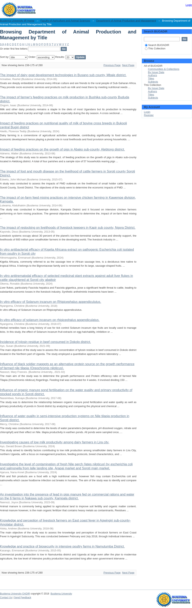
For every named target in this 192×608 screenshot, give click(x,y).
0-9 (2, 44)
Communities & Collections (163, 69)
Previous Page (112, 65)
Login (189, 4)
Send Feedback (22, 597)
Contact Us (6, 597)
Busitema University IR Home (17, 20)
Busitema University (61, 593)
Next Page (128, 65)
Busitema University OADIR (15, 593)
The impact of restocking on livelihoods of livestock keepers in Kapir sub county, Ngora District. (67, 227)
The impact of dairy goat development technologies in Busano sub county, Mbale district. (63, 75)
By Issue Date (156, 72)
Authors (152, 75)
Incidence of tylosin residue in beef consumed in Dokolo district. (45, 342)
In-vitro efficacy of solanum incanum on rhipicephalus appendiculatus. (49, 320)
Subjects (153, 81)
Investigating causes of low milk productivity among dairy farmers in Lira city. (54, 442)
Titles (151, 78)
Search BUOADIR (157, 45)
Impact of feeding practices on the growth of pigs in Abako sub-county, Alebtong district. (62, 149)
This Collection (155, 48)
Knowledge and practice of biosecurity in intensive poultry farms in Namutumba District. (62, 546)
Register (149, 115)
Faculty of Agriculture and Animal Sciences (65, 20)
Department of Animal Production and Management (126, 20)
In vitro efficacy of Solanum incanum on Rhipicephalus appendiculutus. (50, 301)
